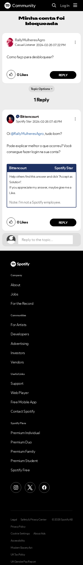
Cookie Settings (20, 533)
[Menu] (75, 5)
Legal (14, 519)
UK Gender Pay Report (23, 561)
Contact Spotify (23, 411)
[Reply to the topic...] (45, 239)
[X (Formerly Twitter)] (30, 487)
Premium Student (24, 460)
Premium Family (23, 451)
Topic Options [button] (40, 89)
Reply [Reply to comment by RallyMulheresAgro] (63, 75)
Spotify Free (20, 470)
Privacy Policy (18, 526)
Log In (64, 5)
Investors (18, 352)
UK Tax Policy (18, 554)
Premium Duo (21, 442)
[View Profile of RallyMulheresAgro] (30, 39)
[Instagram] (16, 487)
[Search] (54, 5)
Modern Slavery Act (21, 547)
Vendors (17, 362)
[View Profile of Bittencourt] (29, 116)
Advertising (20, 343)
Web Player (20, 392)
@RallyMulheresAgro (27, 133)
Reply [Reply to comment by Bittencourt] (63, 222)
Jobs (14, 294)
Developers (20, 334)
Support (17, 383)
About (15, 284)
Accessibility (18, 540)
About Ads (39, 533)
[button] (75, 42)
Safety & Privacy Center (33, 519)
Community (20, 5)
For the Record (22, 303)
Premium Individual (25, 432)
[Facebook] (44, 487)
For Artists (19, 324)
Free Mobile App (24, 402)
